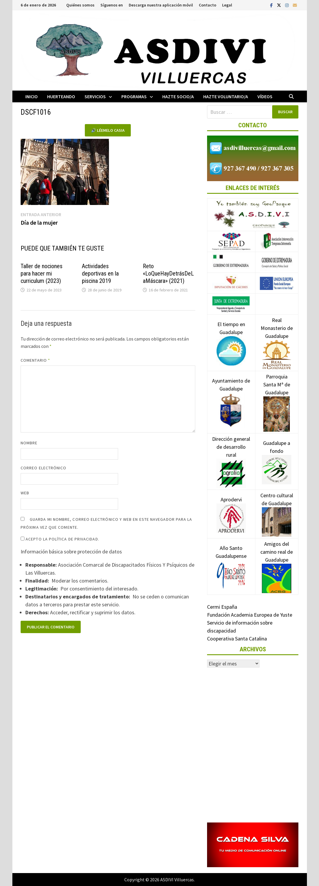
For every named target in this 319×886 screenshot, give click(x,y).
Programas (134, 96)
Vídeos (264, 96)
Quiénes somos (80, 5)
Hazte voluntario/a (225, 96)
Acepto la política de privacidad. (60, 539)
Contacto (207, 5)
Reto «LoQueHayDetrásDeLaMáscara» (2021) (168, 273)
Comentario (35, 360)
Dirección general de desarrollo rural (231, 456)
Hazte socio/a (178, 96)
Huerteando (61, 96)
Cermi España (222, 606)
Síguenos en (111, 5)
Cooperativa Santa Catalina (237, 638)
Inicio (31, 96)
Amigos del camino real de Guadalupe (276, 560)
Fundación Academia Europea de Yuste (249, 614)
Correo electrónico (43, 467)
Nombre (29, 442)
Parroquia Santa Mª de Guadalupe (276, 395)
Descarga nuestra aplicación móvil (161, 5)
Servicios (95, 96)
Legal (227, 5)
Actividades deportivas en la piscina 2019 (100, 273)
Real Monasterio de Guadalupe (277, 337)
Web (25, 492)
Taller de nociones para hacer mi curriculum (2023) (41, 273)
